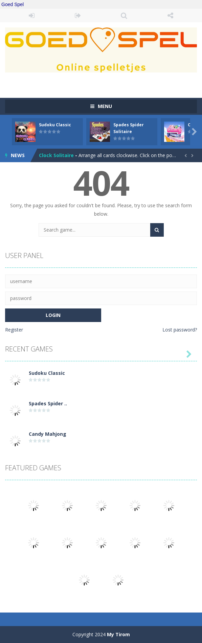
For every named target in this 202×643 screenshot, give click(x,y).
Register (14, 329)
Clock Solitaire (56, 155)
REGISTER (78, 15)
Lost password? (179, 329)
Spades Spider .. (48, 403)
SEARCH (124, 15)
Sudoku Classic (55, 125)
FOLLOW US (170, 15)
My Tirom (118, 634)
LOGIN (31, 15)
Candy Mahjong (47, 434)
